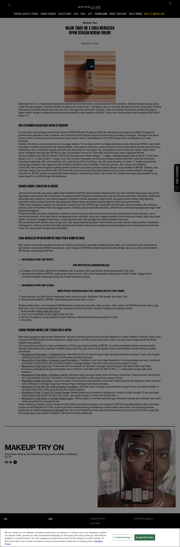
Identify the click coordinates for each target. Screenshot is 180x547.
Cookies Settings (122, 541)
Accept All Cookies (144, 541)
